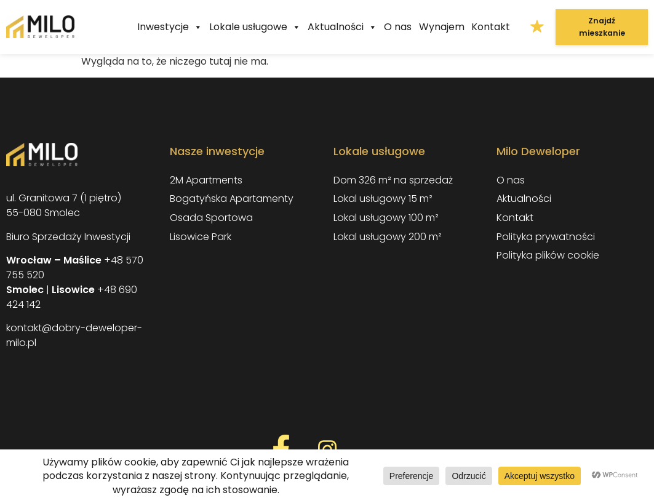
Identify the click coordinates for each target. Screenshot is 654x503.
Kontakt (490, 27)
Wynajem (442, 27)
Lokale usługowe (255, 27)
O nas (398, 27)
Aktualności (342, 27)
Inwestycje (169, 27)
